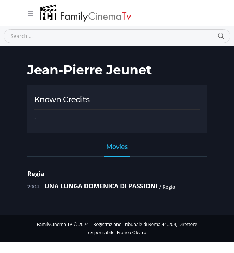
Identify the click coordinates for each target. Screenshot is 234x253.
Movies (117, 147)
